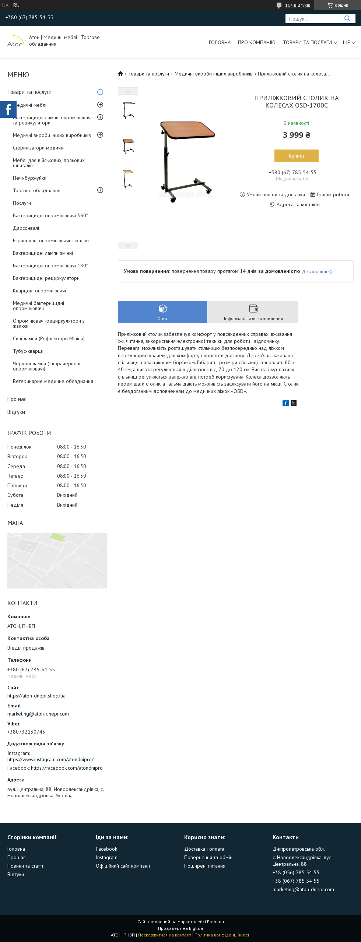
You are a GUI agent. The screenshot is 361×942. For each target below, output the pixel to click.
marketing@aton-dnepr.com (38, 713)
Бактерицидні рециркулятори (46, 278)
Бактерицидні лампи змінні (43, 253)
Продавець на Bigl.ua (180, 928)
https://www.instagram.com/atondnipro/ (50, 759)
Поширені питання (204, 865)
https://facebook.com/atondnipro (67, 768)
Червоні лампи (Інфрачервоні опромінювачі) (46, 366)
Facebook (106, 849)
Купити (296, 155)
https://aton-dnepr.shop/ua (36, 695)
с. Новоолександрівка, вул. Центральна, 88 (302, 860)
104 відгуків (298, 5)
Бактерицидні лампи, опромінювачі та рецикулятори (52, 120)
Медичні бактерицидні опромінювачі (38, 306)
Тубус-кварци (28, 351)
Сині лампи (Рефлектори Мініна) (49, 338)
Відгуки (16, 411)
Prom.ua (215, 921)
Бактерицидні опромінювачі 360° (50, 215)
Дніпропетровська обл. (299, 849)
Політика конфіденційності (222, 935)
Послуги (22, 203)
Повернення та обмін (208, 857)
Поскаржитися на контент (164, 935)
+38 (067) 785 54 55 (296, 881)
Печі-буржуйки (29, 178)
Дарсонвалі (26, 228)
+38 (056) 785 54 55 (296, 872)
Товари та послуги (307, 42)
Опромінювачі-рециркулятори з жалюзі (49, 323)
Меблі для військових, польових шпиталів (49, 163)
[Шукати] (347, 18)
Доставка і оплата (204, 849)
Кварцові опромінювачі (39, 290)
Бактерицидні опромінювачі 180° (50, 265)
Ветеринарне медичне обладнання (53, 381)
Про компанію (257, 42)
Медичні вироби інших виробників (52, 135)
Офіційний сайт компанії (123, 865)
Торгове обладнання (36, 190)
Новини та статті (25, 865)
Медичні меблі (29, 105)
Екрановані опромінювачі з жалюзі (52, 240)
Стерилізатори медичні (38, 147)
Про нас (17, 399)
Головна (220, 42)
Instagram (107, 857)
